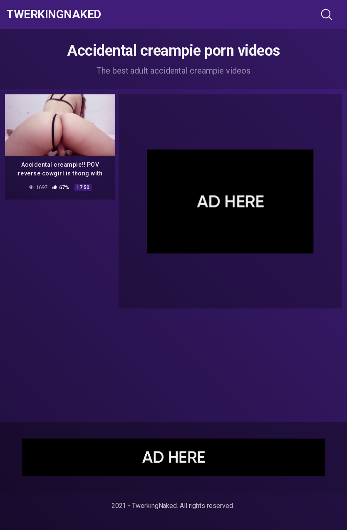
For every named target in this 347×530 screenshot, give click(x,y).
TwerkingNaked (53, 14)
